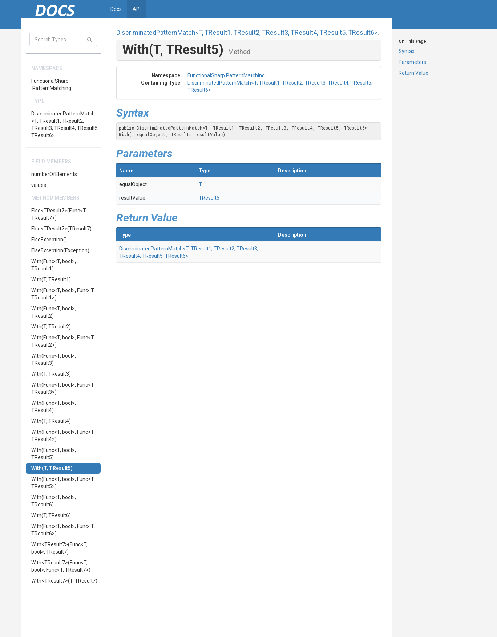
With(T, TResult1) (51, 279)
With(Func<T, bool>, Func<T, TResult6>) (63, 529)
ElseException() (49, 239)
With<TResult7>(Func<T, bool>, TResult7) (59, 548)
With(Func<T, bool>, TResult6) (53, 500)
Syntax (407, 51)
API (137, 9)
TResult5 (209, 198)
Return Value (413, 73)
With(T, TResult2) (51, 327)
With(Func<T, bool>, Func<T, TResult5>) (63, 482)
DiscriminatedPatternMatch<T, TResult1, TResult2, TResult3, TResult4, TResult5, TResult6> (65, 124)
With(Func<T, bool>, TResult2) (53, 312)
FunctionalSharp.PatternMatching (51, 84)
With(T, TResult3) (51, 374)
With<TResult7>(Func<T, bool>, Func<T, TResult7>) (60, 566)
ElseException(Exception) (60, 250)
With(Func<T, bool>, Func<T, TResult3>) (63, 388)
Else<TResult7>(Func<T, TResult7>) (59, 214)
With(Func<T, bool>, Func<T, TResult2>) (63, 341)
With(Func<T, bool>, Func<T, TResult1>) (63, 294)
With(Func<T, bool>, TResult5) (53, 453)
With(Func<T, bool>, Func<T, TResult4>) (63, 435)
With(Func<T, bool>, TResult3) (53, 359)
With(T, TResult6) (51, 515)
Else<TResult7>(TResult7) (61, 229)
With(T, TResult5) (52, 468)
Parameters (412, 62)
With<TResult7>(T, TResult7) (64, 581)
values (38, 185)
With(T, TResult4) (51, 421)
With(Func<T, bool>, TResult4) (53, 406)
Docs (116, 9)
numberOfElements (54, 174)
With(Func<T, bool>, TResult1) (53, 264)
